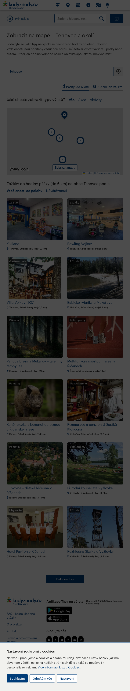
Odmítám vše (42, 678)
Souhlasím (17, 678)
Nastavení (67, 678)
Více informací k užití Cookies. (59, 667)
